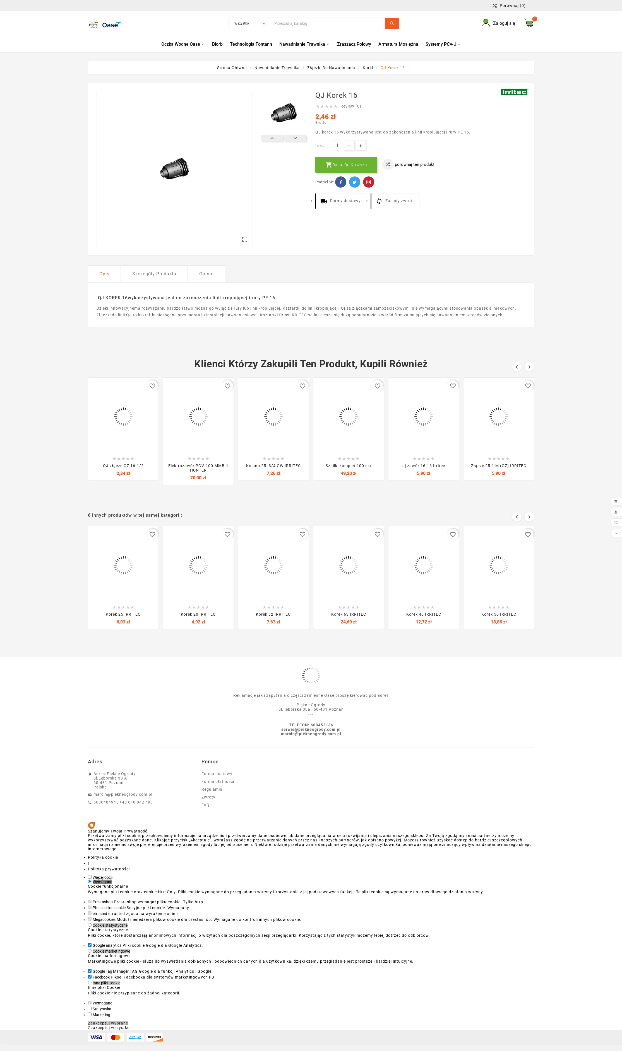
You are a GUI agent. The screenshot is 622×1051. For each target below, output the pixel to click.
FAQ (205, 805)
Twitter (354, 182)
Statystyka (102, 1009)
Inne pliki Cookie (106, 983)
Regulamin (211, 789)
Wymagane (102, 882)
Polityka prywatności (109, 869)
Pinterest (368, 182)
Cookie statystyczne (110, 925)
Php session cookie (109, 908)
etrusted (100, 913)
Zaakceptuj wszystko (109, 1027)
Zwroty (208, 797)
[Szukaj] (328, 23)
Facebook (340, 182)
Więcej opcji (102, 877)
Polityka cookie (103, 857)
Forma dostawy (216, 773)
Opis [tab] (104, 273)
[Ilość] (337, 145)
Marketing (101, 1015)
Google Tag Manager (111, 971)
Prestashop (103, 902)
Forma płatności (217, 781)
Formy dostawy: (341, 201)
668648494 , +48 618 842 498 (123, 802)
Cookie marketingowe (111, 951)
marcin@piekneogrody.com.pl (122, 794)
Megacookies (104, 919)
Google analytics (107, 945)
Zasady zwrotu (395, 201)
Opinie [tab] (206, 273)
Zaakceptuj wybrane (108, 1023)
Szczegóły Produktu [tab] (154, 273)
